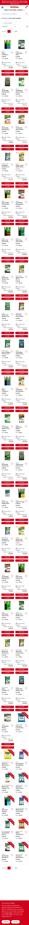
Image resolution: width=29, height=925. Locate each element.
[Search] (27, 14)
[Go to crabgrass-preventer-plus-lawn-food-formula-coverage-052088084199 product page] (7, 543)
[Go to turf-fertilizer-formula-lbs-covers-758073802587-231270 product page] (7, 830)
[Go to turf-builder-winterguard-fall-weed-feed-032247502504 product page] (21, 431)
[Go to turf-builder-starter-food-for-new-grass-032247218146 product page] (21, 95)
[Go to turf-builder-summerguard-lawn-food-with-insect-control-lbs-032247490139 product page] (21, 394)
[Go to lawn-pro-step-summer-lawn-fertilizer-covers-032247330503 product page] (21, 244)
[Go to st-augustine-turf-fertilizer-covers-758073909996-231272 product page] (21, 761)
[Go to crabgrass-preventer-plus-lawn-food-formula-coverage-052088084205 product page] (7, 169)
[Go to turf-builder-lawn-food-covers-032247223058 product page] (21, 618)
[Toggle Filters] (27, 26)
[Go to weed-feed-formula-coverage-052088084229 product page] (21, 282)
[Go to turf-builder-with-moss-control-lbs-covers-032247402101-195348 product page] (7, 853)
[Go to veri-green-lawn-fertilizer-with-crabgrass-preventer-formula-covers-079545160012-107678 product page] (21, 730)
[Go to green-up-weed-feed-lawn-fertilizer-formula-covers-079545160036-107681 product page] (7, 761)
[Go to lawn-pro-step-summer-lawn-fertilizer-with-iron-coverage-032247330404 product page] (7, 618)
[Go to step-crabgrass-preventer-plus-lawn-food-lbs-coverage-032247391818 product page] (7, 394)
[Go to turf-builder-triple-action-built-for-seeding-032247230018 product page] (21, 356)
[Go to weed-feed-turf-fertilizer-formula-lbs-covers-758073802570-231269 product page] (21, 807)
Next (16, 31)
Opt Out (15, 921)
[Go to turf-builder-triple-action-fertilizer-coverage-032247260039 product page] (21, 469)
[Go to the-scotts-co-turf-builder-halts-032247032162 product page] (21, 57)
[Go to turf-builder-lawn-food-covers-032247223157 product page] (7, 282)
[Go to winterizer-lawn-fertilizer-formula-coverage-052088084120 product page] (21, 319)
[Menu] (2, 7)
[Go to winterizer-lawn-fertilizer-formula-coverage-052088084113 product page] (21, 655)
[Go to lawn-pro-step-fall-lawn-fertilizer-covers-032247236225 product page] (21, 581)
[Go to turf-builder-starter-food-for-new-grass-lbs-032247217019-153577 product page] (7, 730)
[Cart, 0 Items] (26, 7)
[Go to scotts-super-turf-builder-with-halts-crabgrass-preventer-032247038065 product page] (7, 506)
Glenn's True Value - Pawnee (14, 10)
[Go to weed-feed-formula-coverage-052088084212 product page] (7, 655)
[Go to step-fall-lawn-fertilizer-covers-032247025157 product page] (7, 244)
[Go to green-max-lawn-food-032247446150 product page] (7, 469)
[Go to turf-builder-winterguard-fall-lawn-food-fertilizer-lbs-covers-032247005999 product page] (21, 207)
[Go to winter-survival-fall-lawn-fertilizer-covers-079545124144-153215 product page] (21, 830)
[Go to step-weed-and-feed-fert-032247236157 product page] (21, 506)
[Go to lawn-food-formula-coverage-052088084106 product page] (7, 356)
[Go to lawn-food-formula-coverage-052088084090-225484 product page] (7, 693)
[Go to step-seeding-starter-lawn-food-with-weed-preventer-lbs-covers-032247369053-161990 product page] (7, 807)
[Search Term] (14, 13)
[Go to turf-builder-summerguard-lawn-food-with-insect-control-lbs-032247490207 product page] (21, 132)
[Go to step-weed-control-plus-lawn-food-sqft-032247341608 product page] (7, 207)
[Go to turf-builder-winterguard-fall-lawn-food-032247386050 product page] (7, 581)
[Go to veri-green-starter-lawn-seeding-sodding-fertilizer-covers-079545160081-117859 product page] (21, 784)
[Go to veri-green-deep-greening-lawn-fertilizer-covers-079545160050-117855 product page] (21, 853)
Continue (5, 921)
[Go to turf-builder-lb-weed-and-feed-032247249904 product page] (21, 543)
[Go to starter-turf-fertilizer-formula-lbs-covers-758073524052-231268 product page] (7, 784)
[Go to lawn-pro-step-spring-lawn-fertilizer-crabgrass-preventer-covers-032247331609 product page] (7, 57)
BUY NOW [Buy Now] (8, 74)
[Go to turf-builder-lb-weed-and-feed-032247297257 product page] (21, 169)
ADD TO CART (7, 71)
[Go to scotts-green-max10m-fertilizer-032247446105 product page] (7, 319)
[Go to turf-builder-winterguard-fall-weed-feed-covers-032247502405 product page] (7, 132)
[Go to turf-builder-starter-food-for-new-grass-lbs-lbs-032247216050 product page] (7, 431)
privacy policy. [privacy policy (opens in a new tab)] (9, 912)
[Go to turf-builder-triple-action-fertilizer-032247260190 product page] (7, 95)
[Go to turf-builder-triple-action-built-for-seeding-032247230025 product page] (21, 693)
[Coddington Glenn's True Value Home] (14, 7)
